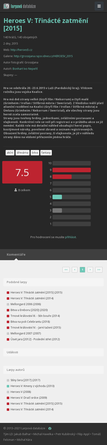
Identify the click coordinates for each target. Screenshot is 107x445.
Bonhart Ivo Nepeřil (25, 69)
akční (10, 152)
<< (66, 269)
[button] (19, 6)
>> (98, 269)
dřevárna (22, 152)
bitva (35, 152)
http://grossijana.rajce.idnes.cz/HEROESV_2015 (43, 56)
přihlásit (70, 237)
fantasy (46, 152)
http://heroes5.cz (21, 50)
